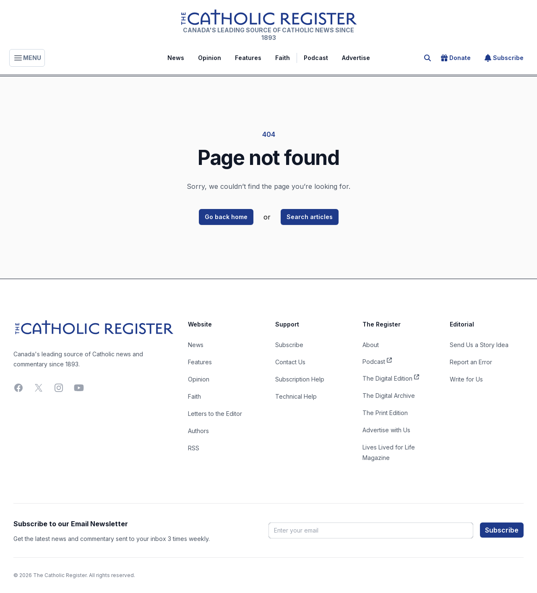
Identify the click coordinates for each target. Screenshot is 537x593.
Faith (282, 57)
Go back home (226, 216)
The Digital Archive (388, 395)
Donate (456, 58)
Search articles (310, 216)
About (370, 344)
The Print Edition (385, 412)
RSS (193, 448)
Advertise (356, 57)
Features (248, 57)
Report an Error (471, 362)
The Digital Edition (390, 378)
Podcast (316, 57)
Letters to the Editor (215, 413)
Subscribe (504, 58)
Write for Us (466, 379)
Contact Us (290, 362)
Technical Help (296, 396)
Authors (198, 430)
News (175, 57)
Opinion (209, 57)
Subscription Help (299, 379)
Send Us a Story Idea (479, 344)
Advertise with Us (386, 430)
